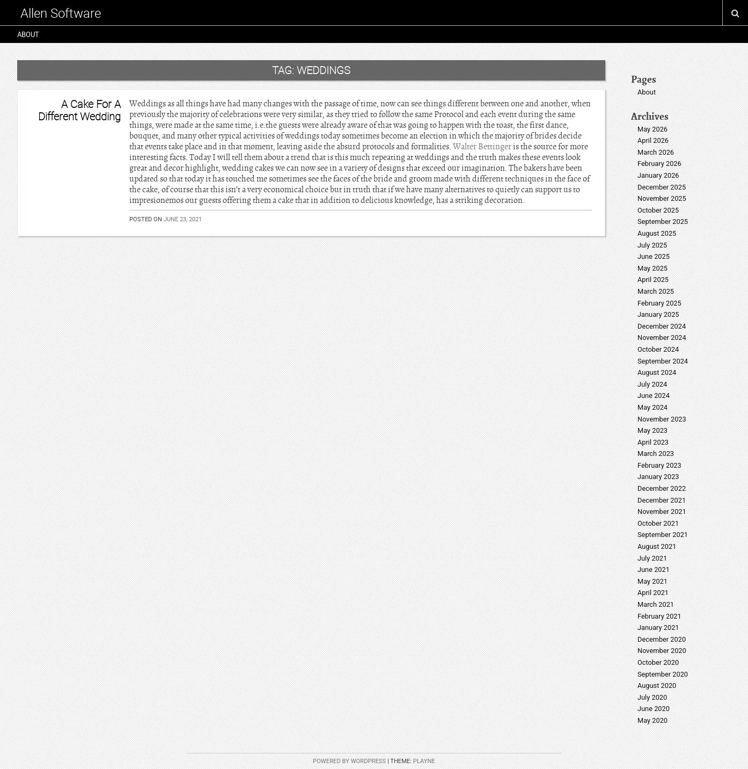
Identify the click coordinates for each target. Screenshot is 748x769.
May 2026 (652, 129)
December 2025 (661, 187)
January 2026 (658, 175)
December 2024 (661, 326)
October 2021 (658, 523)
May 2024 (652, 407)
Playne (424, 761)
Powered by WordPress (349, 761)
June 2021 (653, 569)
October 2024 (658, 349)
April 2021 (653, 593)
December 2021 (661, 500)
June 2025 (653, 256)
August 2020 (656, 685)
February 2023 (659, 465)
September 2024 (662, 361)
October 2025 (658, 210)
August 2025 (656, 233)
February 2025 (659, 303)
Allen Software (60, 12)
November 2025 (661, 198)
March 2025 (655, 291)
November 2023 (661, 419)
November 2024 (661, 337)
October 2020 (658, 662)
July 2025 (652, 245)
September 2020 (662, 674)
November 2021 (661, 511)
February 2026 (659, 163)
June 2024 (653, 395)
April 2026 (653, 140)
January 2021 (658, 627)
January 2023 (658, 477)
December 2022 (661, 488)
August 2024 (656, 372)
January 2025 (658, 314)
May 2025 (652, 268)
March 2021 (655, 604)
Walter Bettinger (482, 146)
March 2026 (655, 152)
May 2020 (652, 720)
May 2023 (652, 430)
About (28, 34)
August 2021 (656, 546)
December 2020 (661, 639)
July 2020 (652, 697)
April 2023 (653, 442)
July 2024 (652, 384)
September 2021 (662, 535)
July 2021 (652, 558)
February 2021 (659, 616)
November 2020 (661, 651)
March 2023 (655, 453)
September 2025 (662, 221)
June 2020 (653, 709)
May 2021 (652, 581)
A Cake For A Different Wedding (79, 110)
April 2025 (653, 279)
